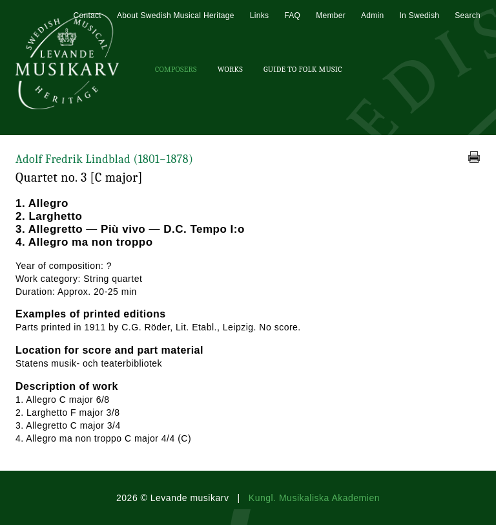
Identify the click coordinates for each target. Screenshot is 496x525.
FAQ (292, 15)
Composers (176, 69)
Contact (87, 15)
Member (331, 15)
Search (467, 15)
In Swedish (419, 15)
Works (230, 69)
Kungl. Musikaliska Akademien (314, 498)
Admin (372, 15)
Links (259, 15)
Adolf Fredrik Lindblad (104, 159)
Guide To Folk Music (303, 69)
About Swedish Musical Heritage (175, 15)
